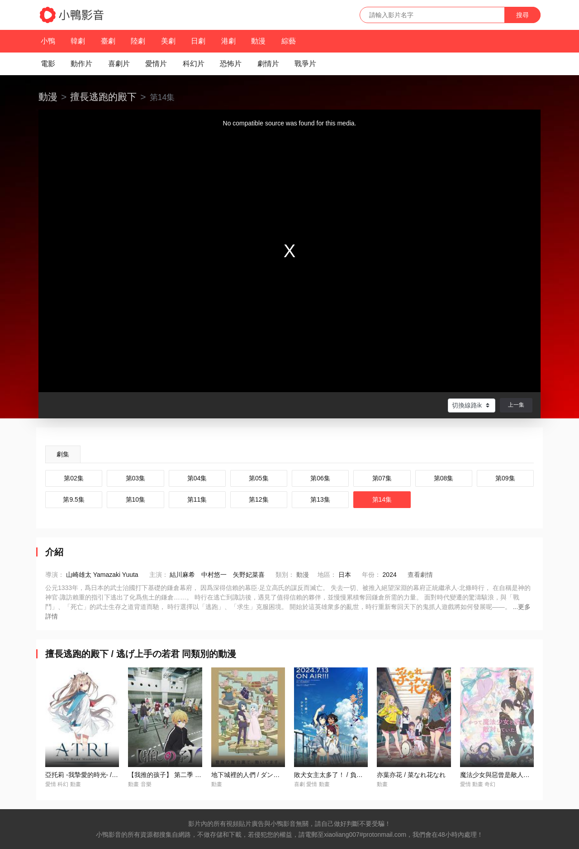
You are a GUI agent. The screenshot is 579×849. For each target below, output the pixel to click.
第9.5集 (73, 499)
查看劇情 (420, 574)
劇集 (63, 454)
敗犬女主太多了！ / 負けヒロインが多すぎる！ (360, 774)
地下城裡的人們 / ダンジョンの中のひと (267, 774)
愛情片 (156, 63)
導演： (54, 574)
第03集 (136, 478)
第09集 (505, 478)
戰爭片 (305, 63)
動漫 (258, 41)
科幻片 (193, 63)
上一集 (516, 405)
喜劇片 (119, 63)
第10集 (136, 499)
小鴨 (48, 41)
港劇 (228, 41)
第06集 (320, 478)
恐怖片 (231, 63)
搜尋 (522, 15)
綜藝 (288, 41)
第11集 (197, 499)
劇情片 (268, 63)
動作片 (81, 63)
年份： (371, 574)
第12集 (259, 499)
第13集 (320, 499)
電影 (48, 63)
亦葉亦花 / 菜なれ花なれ (411, 774)
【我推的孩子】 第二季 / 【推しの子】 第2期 (191, 774)
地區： (327, 574)
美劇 (168, 41)
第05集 (259, 478)
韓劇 (78, 41)
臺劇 (108, 41)
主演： (158, 574)
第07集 (382, 478)
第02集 (74, 478)
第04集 (197, 478)
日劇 (198, 41)
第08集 (444, 478)
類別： (284, 574)
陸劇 (138, 41)
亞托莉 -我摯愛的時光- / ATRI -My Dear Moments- (115, 774)
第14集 (382, 499)
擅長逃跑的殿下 (103, 96)
